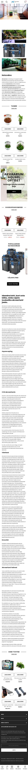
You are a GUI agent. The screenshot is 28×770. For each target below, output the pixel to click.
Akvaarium (5, 79)
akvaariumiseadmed (13, 88)
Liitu (14, 750)
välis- (6, 95)
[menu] (2, 2)
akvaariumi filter (18, 90)
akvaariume (9, 84)
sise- (9, 95)
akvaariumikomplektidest (9, 85)
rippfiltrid (14, 95)
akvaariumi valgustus (10, 92)
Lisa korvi (8, 129)
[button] (7, 768)
